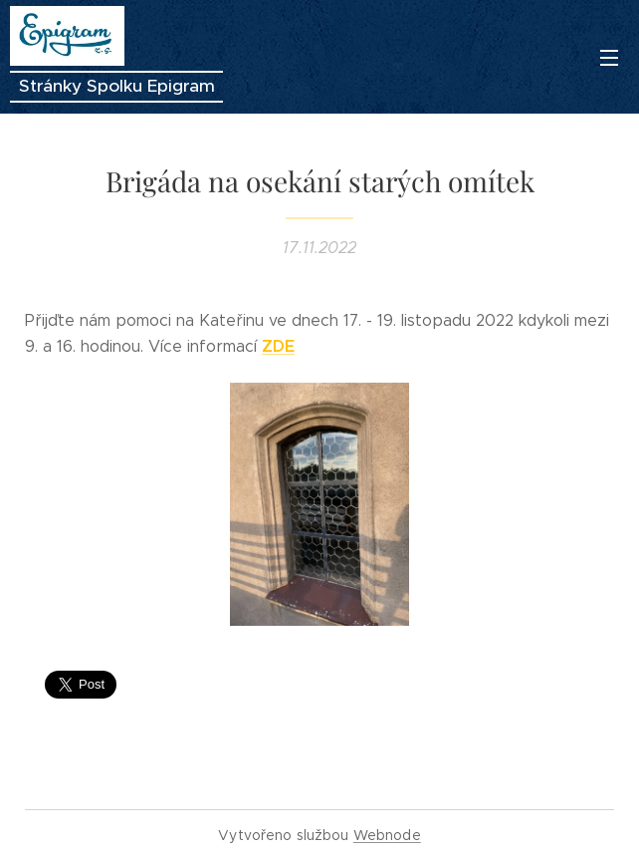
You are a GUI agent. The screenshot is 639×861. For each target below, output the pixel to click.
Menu (609, 58)
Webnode (387, 835)
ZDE (278, 346)
